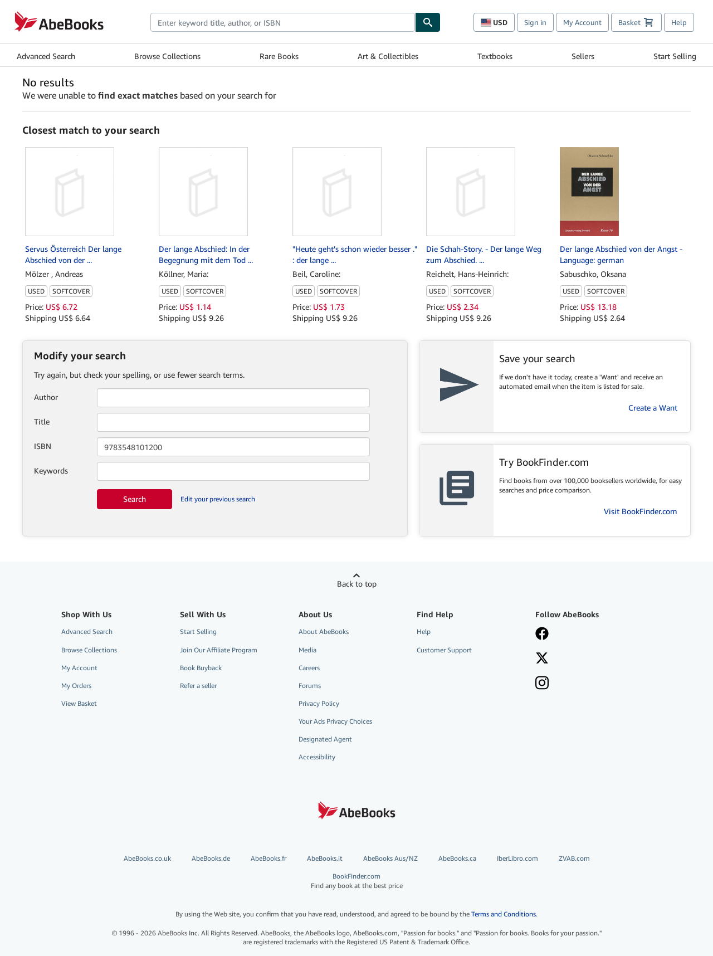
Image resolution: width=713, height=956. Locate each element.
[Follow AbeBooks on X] (586, 659)
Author (46, 397)
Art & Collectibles (388, 56)
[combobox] (282, 22)
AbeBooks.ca (457, 858)
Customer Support (444, 650)
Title (42, 421)
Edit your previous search (217, 499)
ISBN (42, 446)
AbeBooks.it (325, 858)
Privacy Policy (319, 703)
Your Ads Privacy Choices (335, 721)
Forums (310, 685)
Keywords (51, 470)
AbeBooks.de (211, 858)
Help (679, 22)
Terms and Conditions (503, 914)
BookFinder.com (357, 881)
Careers (309, 668)
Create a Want (652, 407)
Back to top (357, 583)
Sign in (535, 22)
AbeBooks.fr (268, 858)
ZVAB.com (574, 858)
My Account (582, 22)
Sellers (583, 56)
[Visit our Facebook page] (586, 634)
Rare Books (279, 56)
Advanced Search (46, 56)
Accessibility (317, 757)
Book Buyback (201, 668)
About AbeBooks (324, 631)
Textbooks (494, 56)
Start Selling (674, 56)
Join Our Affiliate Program (218, 650)
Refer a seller (198, 685)
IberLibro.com (517, 858)
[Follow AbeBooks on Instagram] (586, 684)
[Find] (428, 22)
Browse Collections (167, 56)
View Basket (79, 703)
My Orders (76, 685)
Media (307, 650)
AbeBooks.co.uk (147, 858)
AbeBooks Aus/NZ (390, 858)
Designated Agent (325, 739)
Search (134, 499)
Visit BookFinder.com (640, 511)
